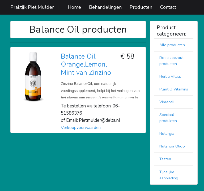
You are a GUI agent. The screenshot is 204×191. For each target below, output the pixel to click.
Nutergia (166, 133)
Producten (141, 7)
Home (74, 7)
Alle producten (172, 44)
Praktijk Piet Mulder (32, 7)
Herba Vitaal (170, 76)
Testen (165, 159)
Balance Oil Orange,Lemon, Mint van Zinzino (86, 64)
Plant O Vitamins (173, 89)
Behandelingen (105, 7)
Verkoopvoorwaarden (81, 128)
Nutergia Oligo (172, 146)
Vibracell (167, 102)
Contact (168, 7)
